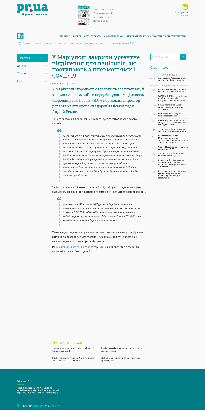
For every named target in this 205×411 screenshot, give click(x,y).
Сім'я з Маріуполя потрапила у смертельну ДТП (173, 148)
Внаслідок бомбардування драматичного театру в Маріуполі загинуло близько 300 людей (172, 163)
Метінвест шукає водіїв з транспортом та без (170, 115)
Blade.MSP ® (38, 406)
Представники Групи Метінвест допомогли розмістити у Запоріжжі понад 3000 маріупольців (173, 139)
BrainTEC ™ (55, 406)
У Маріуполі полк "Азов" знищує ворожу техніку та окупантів (170, 107)
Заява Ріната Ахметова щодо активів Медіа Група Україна (172, 79)
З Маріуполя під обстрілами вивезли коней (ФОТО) (172, 154)
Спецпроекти (92, 35)
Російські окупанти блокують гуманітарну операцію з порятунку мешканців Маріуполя (172, 174)
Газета (77, 35)
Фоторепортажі (114, 35)
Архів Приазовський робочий (30, 391)
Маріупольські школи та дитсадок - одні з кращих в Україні (121, 350)
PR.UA (96, 101)
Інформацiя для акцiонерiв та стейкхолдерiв (156, 35)
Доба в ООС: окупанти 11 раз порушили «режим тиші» (121, 360)
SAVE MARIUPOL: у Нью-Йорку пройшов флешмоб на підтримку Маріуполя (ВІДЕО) (172, 98)
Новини (65, 35)
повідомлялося (70, 247)
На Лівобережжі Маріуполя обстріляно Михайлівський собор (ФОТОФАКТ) (171, 122)
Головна (20, 388)
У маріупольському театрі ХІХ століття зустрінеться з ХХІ (71, 350)
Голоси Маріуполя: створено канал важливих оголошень (172, 90)
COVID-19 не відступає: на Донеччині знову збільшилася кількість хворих (73, 360)
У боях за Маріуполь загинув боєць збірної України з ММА (172, 130)
